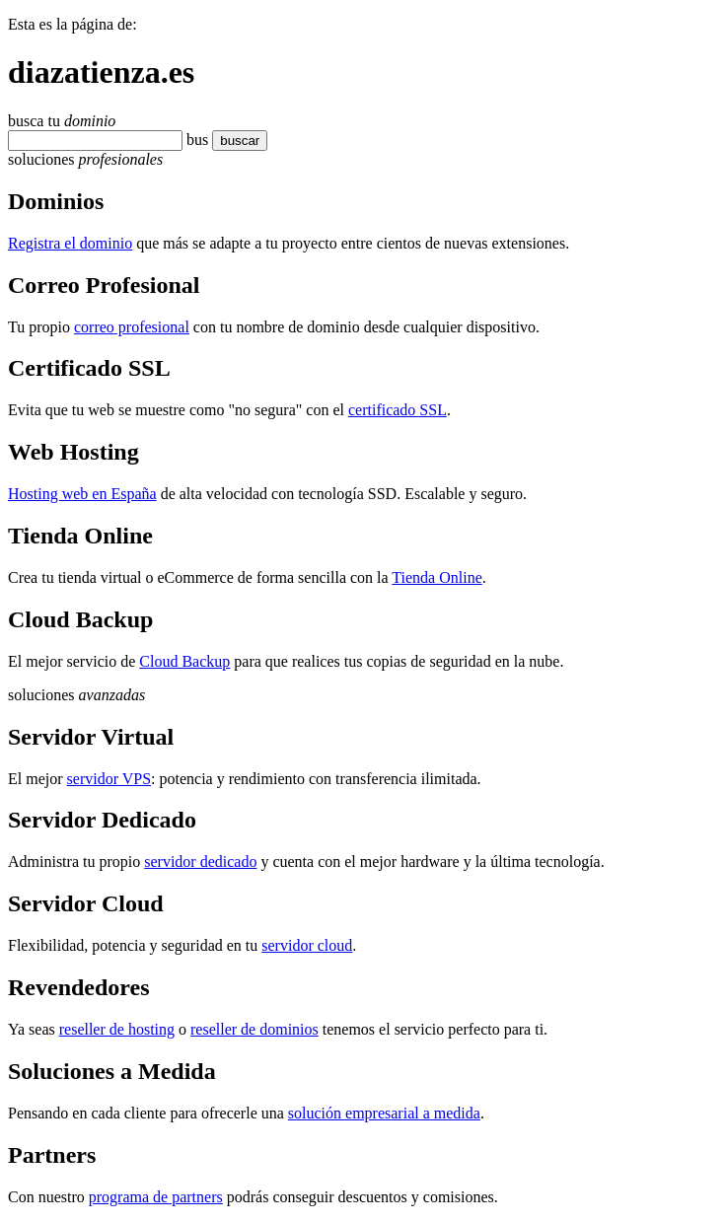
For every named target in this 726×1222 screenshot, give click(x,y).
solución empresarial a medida (384, 1113)
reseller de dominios (254, 1029)
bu (194, 139)
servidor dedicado (200, 861)
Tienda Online (436, 577)
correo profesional (131, 327)
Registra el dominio (70, 243)
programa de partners (156, 1196)
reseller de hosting (117, 1029)
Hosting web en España (82, 493)
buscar (234, 140)
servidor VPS (109, 778)
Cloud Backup (184, 661)
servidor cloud (306, 945)
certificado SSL (397, 409)
